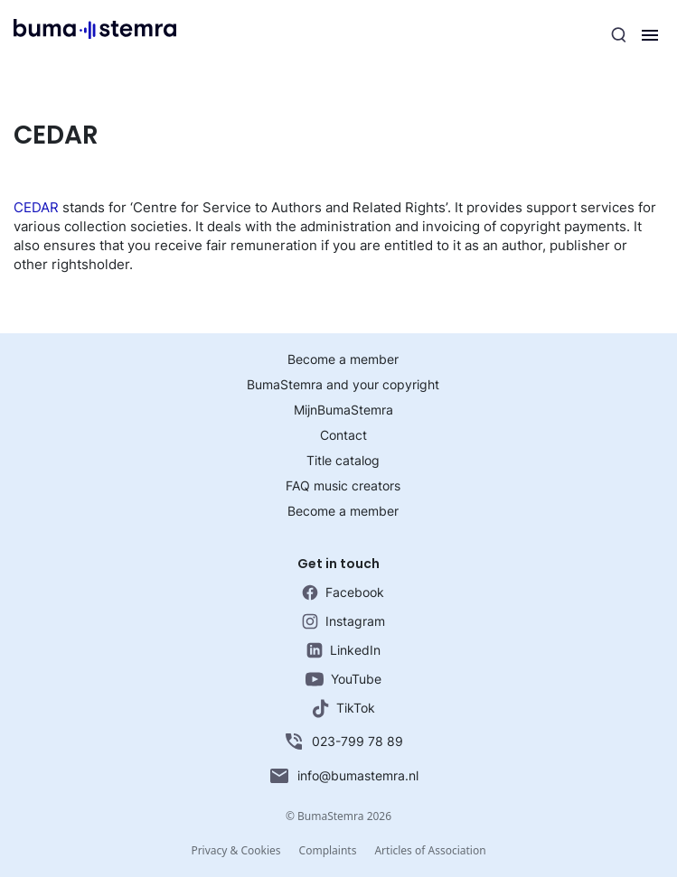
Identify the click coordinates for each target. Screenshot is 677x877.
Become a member (343, 359)
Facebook (343, 592)
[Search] (619, 35)
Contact (343, 435)
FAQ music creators (343, 485)
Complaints (328, 850)
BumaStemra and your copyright (343, 384)
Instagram (343, 621)
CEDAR (36, 207)
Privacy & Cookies (235, 850)
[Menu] (649, 35)
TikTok (343, 708)
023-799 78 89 (343, 741)
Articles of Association (429, 850)
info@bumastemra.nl (343, 776)
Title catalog (343, 460)
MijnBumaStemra (343, 409)
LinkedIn (343, 650)
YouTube (343, 678)
